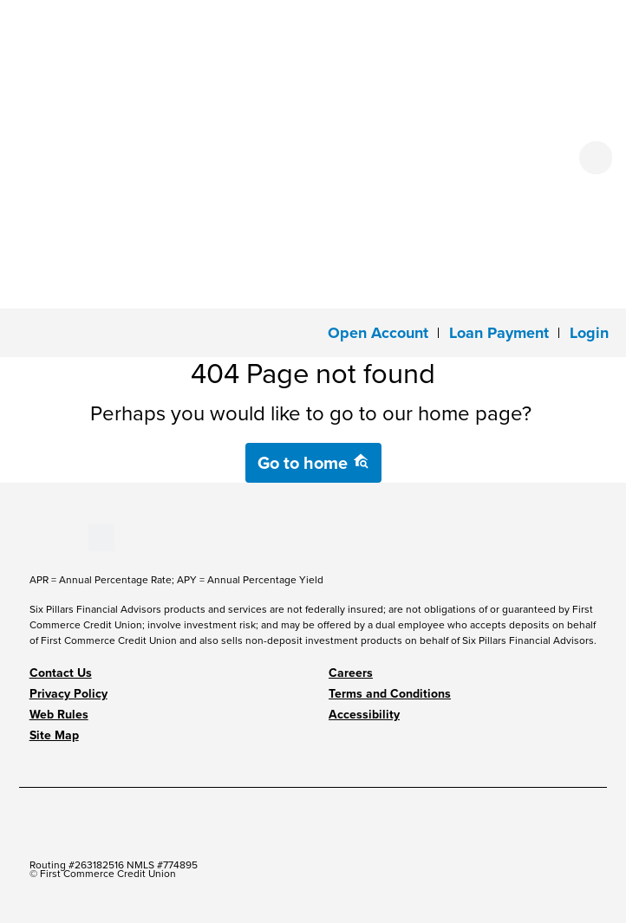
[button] (589, 333)
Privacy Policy (68, 694)
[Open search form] (595, 157)
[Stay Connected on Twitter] (101, 537)
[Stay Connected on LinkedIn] (59, 537)
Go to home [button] (313, 463)
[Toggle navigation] (24, 331)
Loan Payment (499, 333)
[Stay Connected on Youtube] (44, 537)
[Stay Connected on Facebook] (29, 537)
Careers (351, 673)
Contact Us (60, 673)
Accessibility (364, 714)
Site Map (54, 735)
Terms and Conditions (390, 694)
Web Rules (58, 714)
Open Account (378, 333)
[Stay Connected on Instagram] (74, 537)
